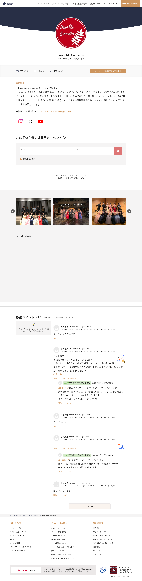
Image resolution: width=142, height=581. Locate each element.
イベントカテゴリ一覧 (18, 532)
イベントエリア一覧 (17, 536)
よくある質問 (15, 543)
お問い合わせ (98, 554)
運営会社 (96, 547)
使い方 (12, 539)
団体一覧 (36, 516)
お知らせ (96, 551)
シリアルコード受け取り (19, 551)
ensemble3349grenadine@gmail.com (56, 111)
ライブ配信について (58, 543)
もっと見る (89, 506)
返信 (55, 338)
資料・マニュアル (58, 551)
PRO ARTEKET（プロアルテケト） (23, 547)
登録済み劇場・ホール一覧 (61, 554)
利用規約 (96, 528)
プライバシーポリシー (101, 532)
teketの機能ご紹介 (58, 539)
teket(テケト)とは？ (59, 528)
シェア (64, 338)
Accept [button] (131, 569)
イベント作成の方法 (58, 532)
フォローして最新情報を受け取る (107, 71)
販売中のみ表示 (29, 159)
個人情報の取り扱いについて (104, 539)
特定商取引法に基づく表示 (103, 543)
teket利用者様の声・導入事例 (62, 547)
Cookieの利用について (101, 536)
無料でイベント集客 (130, 4)
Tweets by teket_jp (23, 236)
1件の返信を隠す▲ (69, 378)
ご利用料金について (58, 536)
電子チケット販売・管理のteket (20, 516)
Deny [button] (119, 569)
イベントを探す (15, 528)
